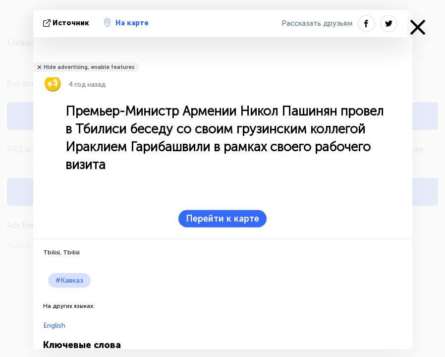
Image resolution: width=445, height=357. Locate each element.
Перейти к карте (222, 218)
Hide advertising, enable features (89, 67)
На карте (126, 22)
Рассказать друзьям (317, 23)
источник (67, 23)
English (54, 325)
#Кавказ (69, 280)
